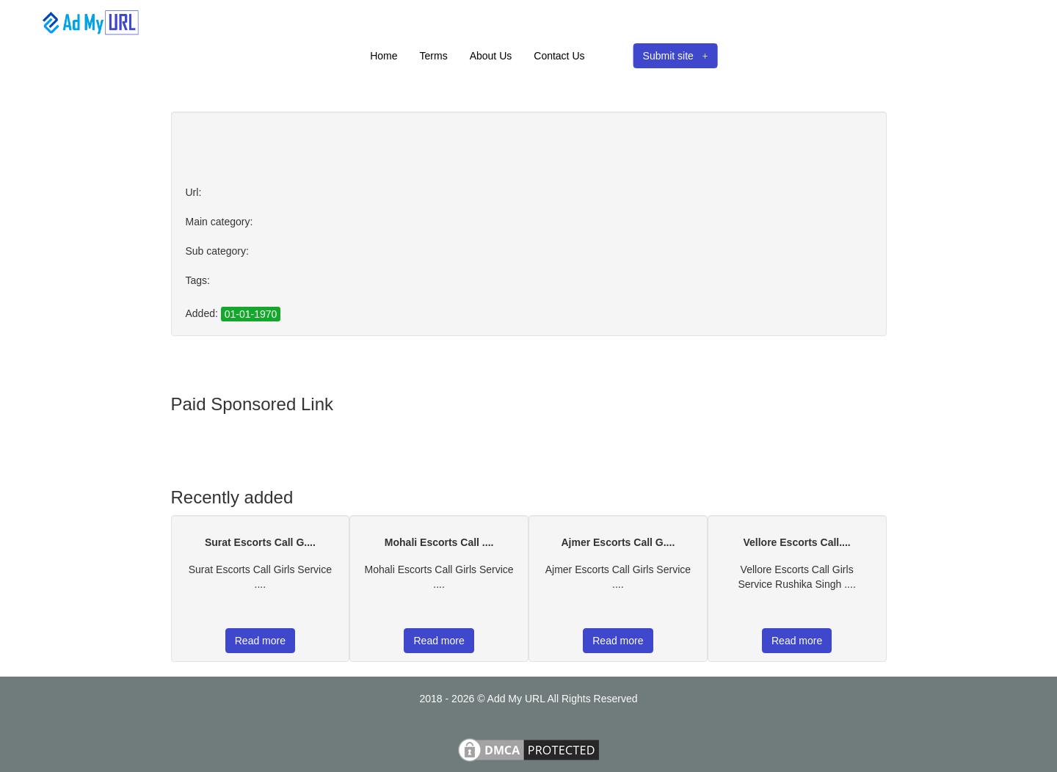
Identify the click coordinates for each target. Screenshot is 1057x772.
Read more (260, 641)
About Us (491, 56)
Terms (434, 56)
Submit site (675, 56)
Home (383, 56)
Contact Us (559, 56)
